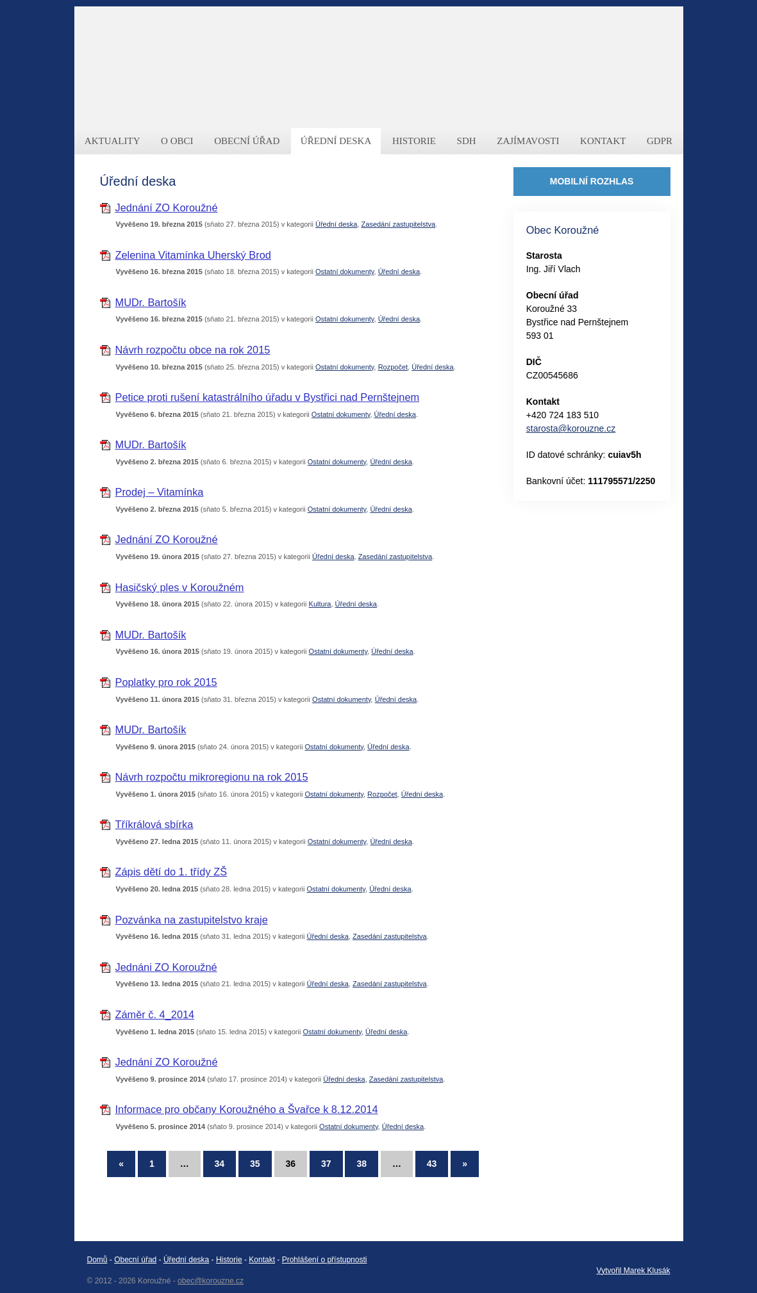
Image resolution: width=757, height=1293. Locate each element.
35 (255, 1164)
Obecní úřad (135, 1259)
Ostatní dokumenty (344, 271)
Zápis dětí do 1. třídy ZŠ (171, 871)
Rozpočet (393, 367)
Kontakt (262, 1259)
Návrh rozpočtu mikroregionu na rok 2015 (211, 777)
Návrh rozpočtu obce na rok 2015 (192, 349)
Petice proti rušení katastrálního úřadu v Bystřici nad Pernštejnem (267, 397)
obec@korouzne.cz (211, 1280)
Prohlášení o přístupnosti (324, 1259)
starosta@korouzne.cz (571, 428)
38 (361, 1164)
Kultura (320, 604)
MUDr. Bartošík (151, 302)
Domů (97, 1259)
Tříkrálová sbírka (154, 824)
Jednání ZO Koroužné (166, 207)
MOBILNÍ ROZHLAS (592, 181)
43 (432, 1164)
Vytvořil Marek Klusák (633, 1270)
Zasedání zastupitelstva (399, 224)
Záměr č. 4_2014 (155, 1014)
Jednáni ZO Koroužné (166, 967)
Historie (229, 1259)
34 (220, 1164)
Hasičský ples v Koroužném (179, 587)
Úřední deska (336, 224)
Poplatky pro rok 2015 (166, 682)
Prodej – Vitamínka (159, 492)
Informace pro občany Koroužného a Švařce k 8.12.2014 (246, 1109)
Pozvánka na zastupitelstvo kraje (191, 919)
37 (326, 1164)
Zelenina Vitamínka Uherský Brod (193, 255)
